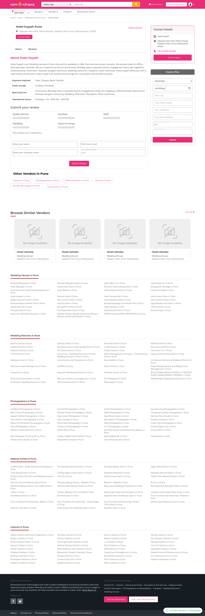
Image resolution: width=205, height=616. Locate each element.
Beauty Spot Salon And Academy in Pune (123, 492)
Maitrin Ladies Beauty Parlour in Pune (75, 486)
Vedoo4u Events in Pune (22, 350)
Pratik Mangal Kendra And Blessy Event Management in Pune (169, 367)
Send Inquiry (172, 57)
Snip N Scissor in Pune (67, 495)
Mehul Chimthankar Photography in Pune (30, 423)
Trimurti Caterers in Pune (163, 545)
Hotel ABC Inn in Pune (114, 283)
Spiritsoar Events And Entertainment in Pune (78, 347)
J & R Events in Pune (20, 354)
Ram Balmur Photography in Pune (120, 419)
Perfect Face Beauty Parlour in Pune (168, 476)
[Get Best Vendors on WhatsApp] (182, 610)
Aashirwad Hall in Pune (21, 307)
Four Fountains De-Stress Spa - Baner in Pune (31, 502)
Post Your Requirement (143, 599)
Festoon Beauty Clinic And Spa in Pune (75, 492)
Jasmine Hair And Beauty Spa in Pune (28, 482)
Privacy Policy (42, 613)
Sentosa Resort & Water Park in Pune (27, 303)
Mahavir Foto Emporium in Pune (25, 430)
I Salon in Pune (17, 492)
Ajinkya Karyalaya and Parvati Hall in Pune (123, 303)
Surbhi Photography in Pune (117, 409)
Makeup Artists (175, 585)
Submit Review (79, 163)
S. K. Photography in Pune (116, 426)
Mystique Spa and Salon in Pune (166, 473)
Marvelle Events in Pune (115, 343)
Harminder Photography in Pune (72, 423)
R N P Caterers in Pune (114, 559)
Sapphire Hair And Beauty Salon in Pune (123, 495)
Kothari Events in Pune (21, 343)
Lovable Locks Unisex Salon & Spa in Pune (170, 492)
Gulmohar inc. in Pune (161, 350)
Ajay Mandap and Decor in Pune (166, 303)
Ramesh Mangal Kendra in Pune (72, 283)
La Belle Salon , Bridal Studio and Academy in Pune (31, 468)
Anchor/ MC (109, 585)
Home (12, 18)
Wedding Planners (171, 588)
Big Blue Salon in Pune (114, 508)
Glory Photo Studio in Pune (117, 439)
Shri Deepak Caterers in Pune (164, 538)
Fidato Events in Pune (114, 350)
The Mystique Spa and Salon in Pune (74, 466)
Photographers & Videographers (137, 588)
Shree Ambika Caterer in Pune (24, 542)
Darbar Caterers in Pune (21, 538)
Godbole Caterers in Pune (22, 552)
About (18, 49)
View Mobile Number (166, 51)
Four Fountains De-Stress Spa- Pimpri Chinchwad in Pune (121, 503)
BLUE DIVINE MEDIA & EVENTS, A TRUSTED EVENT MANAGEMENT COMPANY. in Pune (171, 373)
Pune (20, 18)
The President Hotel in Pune (117, 300)
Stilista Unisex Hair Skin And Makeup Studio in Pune (32, 477)
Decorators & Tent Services (155, 585)
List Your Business (176, 4)
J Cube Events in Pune (114, 347)
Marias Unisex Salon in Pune (117, 476)
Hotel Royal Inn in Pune (162, 283)
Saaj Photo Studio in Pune (116, 416)
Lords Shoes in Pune (160, 436)
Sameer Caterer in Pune (21, 545)
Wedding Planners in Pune (25, 335)
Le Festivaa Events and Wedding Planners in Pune (171, 361)
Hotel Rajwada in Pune (21, 287)
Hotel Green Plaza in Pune (163, 296)
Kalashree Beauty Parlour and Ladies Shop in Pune (31, 487)
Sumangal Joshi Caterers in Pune (72, 542)
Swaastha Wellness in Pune (117, 473)
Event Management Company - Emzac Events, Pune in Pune (126, 355)
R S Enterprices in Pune (115, 378)
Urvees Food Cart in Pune (69, 559)
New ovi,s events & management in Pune (76, 378)
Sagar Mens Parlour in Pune (164, 466)
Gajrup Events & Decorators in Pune (167, 354)
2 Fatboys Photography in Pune (25, 409)
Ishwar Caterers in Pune (21, 549)
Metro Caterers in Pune (115, 563)
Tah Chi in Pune (64, 476)
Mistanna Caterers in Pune (22, 563)
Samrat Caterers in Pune (68, 538)
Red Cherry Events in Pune (163, 347)
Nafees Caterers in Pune (115, 538)
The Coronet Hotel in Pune (69, 300)
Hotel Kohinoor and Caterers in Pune (74, 549)
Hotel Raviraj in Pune (160, 307)
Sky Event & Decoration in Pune (25, 378)
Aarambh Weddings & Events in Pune (75, 372)
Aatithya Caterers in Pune (22, 556)
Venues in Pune (103, 180)
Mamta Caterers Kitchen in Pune (72, 545)
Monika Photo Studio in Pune (164, 416)
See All (190, 212)
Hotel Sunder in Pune (67, 303)
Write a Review (135, 27)
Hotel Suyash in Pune (20, 296)
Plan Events (155, 4)
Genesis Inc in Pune (19, 372)
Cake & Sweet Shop (133, 585)
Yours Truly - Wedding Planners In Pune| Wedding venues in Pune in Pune (76, 355)
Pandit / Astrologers (112, 588)
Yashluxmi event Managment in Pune (28, 366)
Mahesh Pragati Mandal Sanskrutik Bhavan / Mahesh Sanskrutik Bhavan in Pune (78, 315)
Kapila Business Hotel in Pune (24, 300)
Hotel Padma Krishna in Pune (118, 290)
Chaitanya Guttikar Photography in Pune (170, 412)
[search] (136, 4)
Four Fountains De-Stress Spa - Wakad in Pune (170, 497)
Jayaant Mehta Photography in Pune (27, 416)
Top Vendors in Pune (57, 187)
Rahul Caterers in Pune (115, 545)
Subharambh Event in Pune (117, 310)
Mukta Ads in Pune (66, 430)
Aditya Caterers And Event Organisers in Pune (31, 535)
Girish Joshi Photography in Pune (166, 423)
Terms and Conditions (81, 613)
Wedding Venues (111, 592)
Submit (172, 140)
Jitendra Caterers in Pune (163, 542)
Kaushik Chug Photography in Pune (167, 409)
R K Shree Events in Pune (69, 350)
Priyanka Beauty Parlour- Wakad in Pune (76, 482)
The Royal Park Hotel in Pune (70, 310)
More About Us (89, 590)
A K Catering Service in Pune (164, 556)
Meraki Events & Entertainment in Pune (169, 552)
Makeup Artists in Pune (77, 180)
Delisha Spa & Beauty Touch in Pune (168, 502)
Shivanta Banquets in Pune (23, 283)
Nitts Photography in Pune (116, 423)
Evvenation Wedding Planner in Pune (28, 382)
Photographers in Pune (47, 180)
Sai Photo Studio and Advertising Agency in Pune (124, 431)
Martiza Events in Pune (161, 343)
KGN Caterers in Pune (114, 549)
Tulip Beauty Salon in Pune (23, 473)
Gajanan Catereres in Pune (163, 559)
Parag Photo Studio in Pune (70, 439)
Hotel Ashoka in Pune (114, 307)
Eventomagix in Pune (161, 310)
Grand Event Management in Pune (120, 552)
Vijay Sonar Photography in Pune (72, 416)
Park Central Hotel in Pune (163, 300)
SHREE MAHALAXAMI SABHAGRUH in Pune (124, 314)
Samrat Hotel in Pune (67, 296)
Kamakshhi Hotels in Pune (69, 307)
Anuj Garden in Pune (114, 360)
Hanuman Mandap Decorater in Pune (28, 314)
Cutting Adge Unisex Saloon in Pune (74, 473)
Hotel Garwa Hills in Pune (116, 296)
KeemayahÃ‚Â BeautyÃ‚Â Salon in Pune (169, 486)
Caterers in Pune (21, 180)
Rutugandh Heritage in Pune (164, 287)
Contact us (26, 613)
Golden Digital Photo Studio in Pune (74, 436)
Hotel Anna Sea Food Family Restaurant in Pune (30, 291)
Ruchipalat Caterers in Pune (23, 559)
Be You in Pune (158, 482)
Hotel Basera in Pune (67, 290)
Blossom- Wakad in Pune (116, 482)
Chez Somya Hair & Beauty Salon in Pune (76, 508)
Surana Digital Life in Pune (163, 426)
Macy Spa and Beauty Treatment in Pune (123, 486)
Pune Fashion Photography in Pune (27, 419)
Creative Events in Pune (21, 347)
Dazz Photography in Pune (23, 426)
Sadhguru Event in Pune (22, 360)
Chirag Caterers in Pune (68, 556)
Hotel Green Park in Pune (69, 287)
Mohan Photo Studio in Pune (24, 439)
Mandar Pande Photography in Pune (74, 412)
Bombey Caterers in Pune (69, 535)
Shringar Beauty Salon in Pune (118, 466)
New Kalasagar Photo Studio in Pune (27, 436)
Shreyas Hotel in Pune (20, 310)
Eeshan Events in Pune (68, 343)
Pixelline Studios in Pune (162, 419)
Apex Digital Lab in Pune (115, 436)
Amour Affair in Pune (160, 430)
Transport (157, 588)
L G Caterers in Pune (113, 542)
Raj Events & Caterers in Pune (118, 556)
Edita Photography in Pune (116, 412)
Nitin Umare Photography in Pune (26, 412)
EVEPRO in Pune (65, 366)
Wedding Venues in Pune (35, 18)
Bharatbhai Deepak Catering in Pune (74, 552)
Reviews (32, 49)
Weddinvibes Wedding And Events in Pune (171, 378)
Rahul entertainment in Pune (71, 382)
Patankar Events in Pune (115, 372)
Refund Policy (59, 613)
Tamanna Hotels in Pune (162, 290)
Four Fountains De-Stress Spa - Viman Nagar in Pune (78, 503)
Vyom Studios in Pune (67, 419)
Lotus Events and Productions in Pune (75, 360)
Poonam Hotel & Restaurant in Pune (121, 287)
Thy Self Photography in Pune (71, 409)
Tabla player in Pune (113, 382)
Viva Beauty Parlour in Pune (23, 495)
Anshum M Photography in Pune (72, 426)
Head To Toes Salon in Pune (23, 508)
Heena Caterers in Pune (115, 535)
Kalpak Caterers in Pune (68, 563)
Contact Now (24, 37)
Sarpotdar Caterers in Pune (163, 549)
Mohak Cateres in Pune (162, 535)
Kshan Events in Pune (114, 366)
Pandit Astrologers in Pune (26, 185)
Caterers (119, 585)
